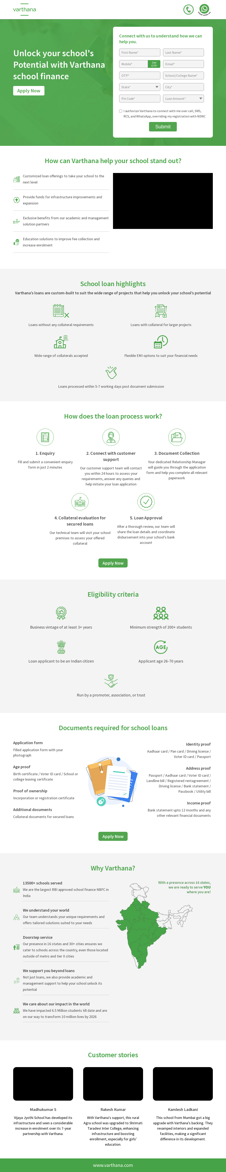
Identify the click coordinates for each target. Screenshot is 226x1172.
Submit (163, 126)
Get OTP (154, 64)
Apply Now (28, 90)
